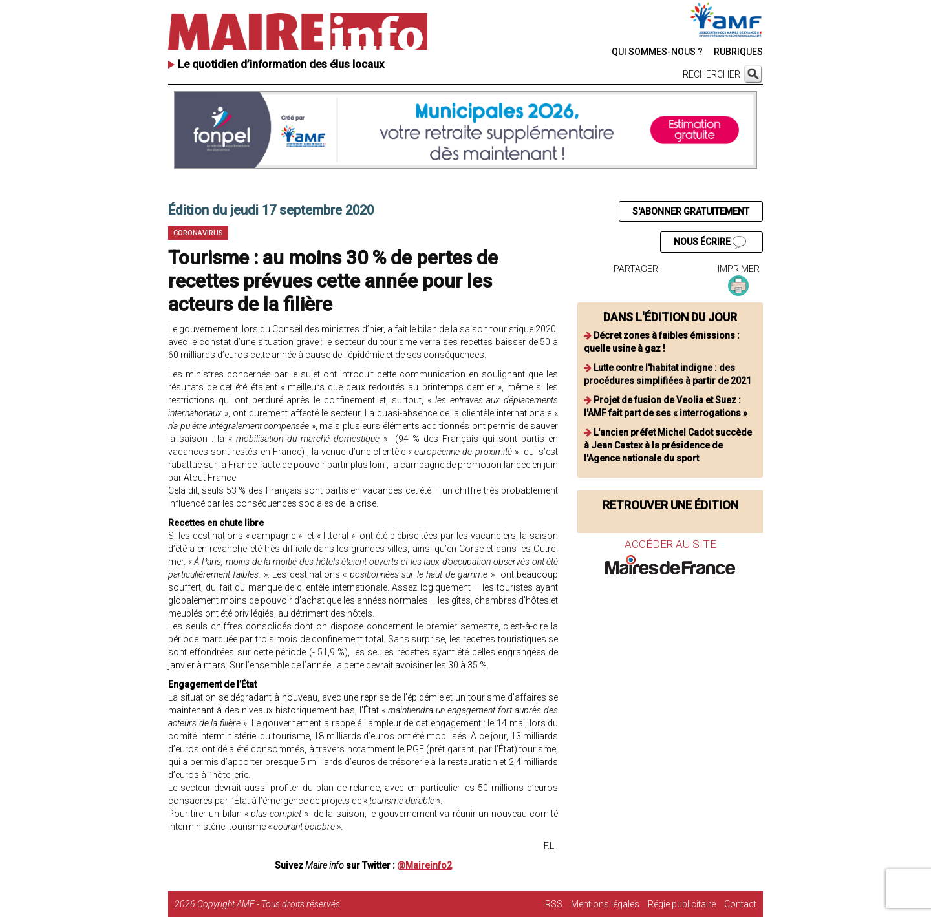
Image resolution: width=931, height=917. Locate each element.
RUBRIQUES (738, 52)
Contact (740, 904)
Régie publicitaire (682, 904)
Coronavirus (198, 233)
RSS (553, 904)
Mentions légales (605, 904)
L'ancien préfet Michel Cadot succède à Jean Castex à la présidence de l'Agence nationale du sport (668, 445)
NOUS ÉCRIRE (710, 242)
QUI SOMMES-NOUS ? (657, 52)
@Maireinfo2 (424, 865)
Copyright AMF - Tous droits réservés (268, 904)
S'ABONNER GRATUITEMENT (690, 211)
